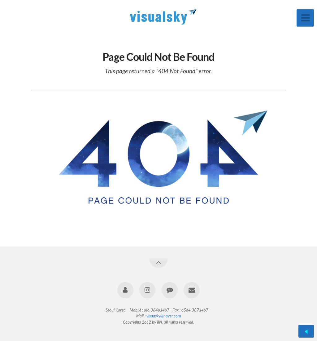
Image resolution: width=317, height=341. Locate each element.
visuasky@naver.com (163, 315)
